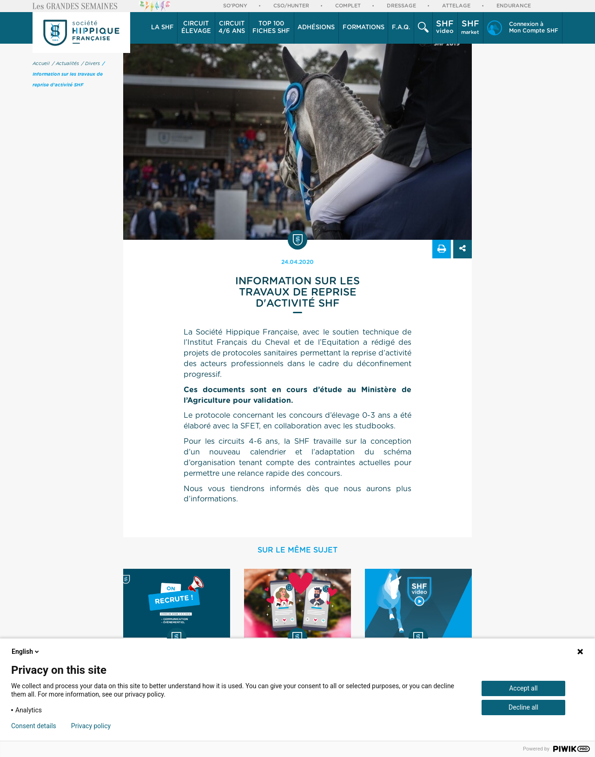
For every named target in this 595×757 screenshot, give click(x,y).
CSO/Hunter (291, 5)
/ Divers (90, 63)
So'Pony (235, 5)
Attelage (456, 5)
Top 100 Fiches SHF (271, 27)
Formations (363, 28)
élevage (196, 27)
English (26, 651)
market (470, 27)
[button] (162, 28)
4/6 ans (231, 27)
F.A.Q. (401, 28)
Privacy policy (91, 726)
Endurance (513, 5)
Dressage (401, 5)
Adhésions (316, 28)
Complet (348, 5)
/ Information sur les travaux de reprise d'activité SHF (69, 74)
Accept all (523, 688)
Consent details (33, 726)
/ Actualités (65, 63)
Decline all (523, 707)
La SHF (162, 28)
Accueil (41, 63)
